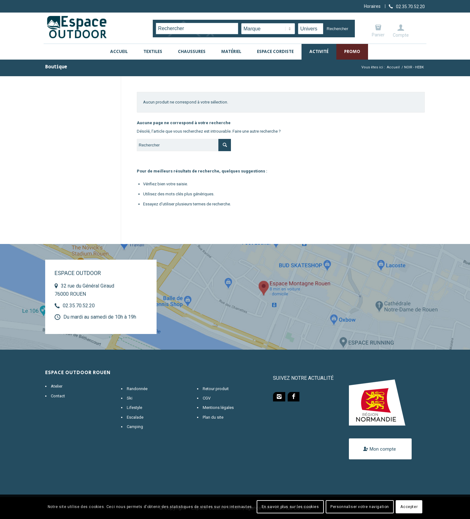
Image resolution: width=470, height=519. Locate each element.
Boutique (56, 67)
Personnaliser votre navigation (359, 507)
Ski (129, 398)
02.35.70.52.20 (79, 306)
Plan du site (213, 417)
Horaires (372, 6)
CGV (207, 398)
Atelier (56, 386)
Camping (135, 426)
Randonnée (137, 388)
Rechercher (337, 28)
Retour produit (216, 388)
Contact (58, 396)
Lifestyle (134, 407)
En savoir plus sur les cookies (290, 507)
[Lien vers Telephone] (407, 6)
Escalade (135, 417)
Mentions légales (218, 407)
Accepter (409, 507)
